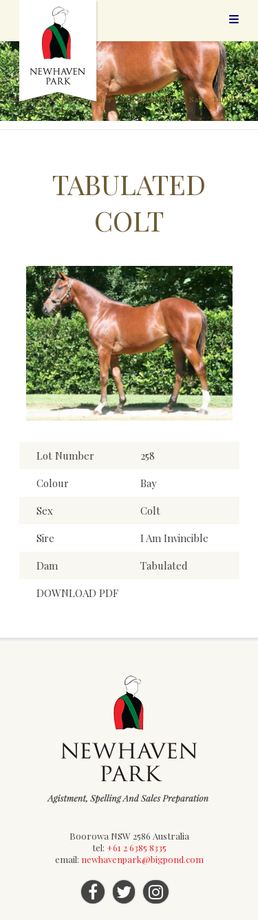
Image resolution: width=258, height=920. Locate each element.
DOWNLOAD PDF (77, 593)
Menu (234, 19)
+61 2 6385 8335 (136, 847)
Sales (101, 98)
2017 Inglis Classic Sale (161, 98)
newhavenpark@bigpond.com (142, 859)
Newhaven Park (58, 51)
